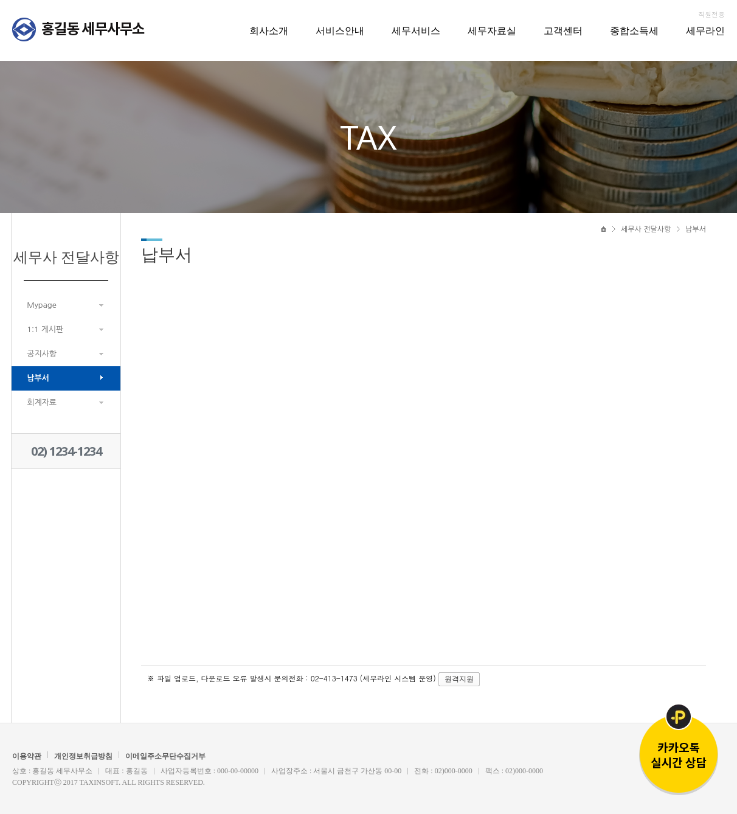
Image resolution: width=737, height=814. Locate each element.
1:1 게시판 (45, 329)
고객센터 (563, 30)
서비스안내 (340, 30)
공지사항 (42, 354)
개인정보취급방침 (83, 756)
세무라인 (705, 30)
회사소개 (268, 30)
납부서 (38, 378)
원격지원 (459, 679)
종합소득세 (634, 30)
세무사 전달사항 (646, 229)
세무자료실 (492, 30)
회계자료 (42, 402)
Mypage (42, 305)
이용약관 (26, 756)
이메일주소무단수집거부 (165, 756)
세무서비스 (416, 30)
